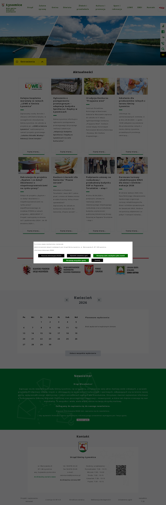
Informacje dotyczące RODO (44, 250)
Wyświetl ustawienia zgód (79, 256)
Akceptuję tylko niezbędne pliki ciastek (110, 256)
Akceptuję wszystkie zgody (76, 260)
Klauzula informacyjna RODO (51, 256)
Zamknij (97, 260)
